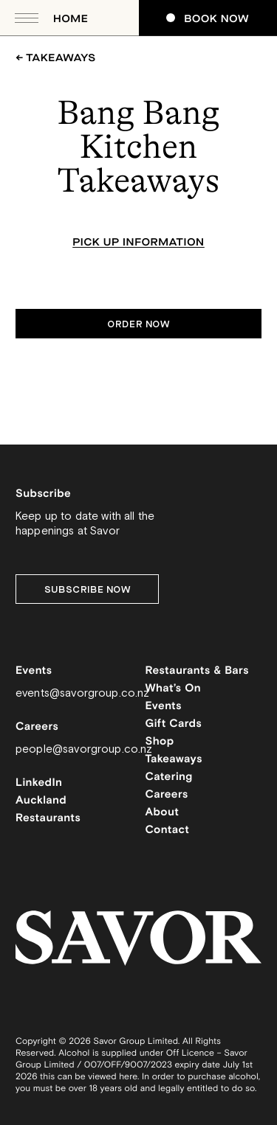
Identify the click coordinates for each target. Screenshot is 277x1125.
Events (164, 707)
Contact (168, 830)
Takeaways (174, 760)
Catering (169, 777)
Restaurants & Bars (197, 671)
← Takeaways (56, 58)
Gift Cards (174, 724)
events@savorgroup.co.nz (82, 693)
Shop (160, 742)
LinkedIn (39, 783)
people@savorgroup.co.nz (84, 749)
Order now (138, 324)
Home (70, 19)
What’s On (174, 689)
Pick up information (138, 242)
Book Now (207, 19)
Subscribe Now (87, 590)
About (162, 813)
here (128, 1077)
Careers (167, 795)
